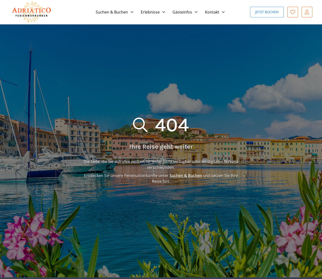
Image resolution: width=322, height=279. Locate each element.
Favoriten (292, 12)
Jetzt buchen (267, 12)
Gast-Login (307, 12)
